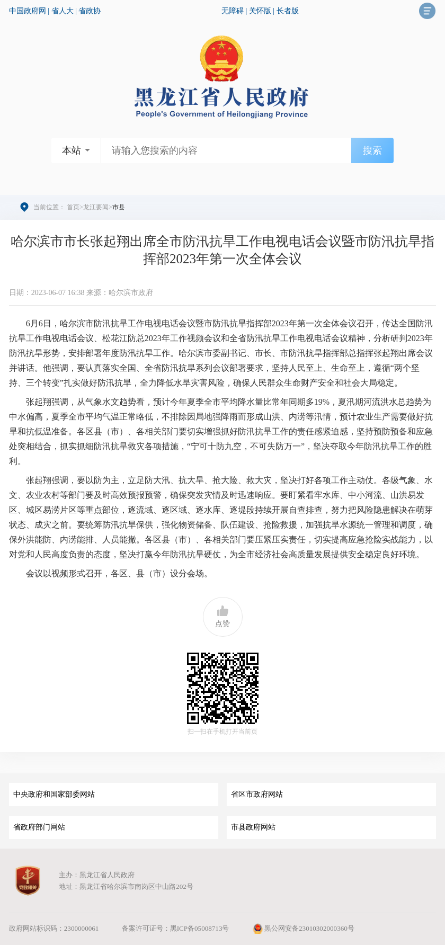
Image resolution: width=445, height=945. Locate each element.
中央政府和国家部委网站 (54, 794)
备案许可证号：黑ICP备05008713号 (175, 928)
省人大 (62, 11)
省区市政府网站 (257, 794)
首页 (73, 207)
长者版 (288, 11)
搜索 (372, 150)
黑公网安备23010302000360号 (303, 928)
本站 (71, 150)
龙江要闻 (96, 207)
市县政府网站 (253, 827)
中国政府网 (27, 11)
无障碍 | (235, 11)
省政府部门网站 (39, 827)
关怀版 (260, 11)
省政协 (89, 11)
